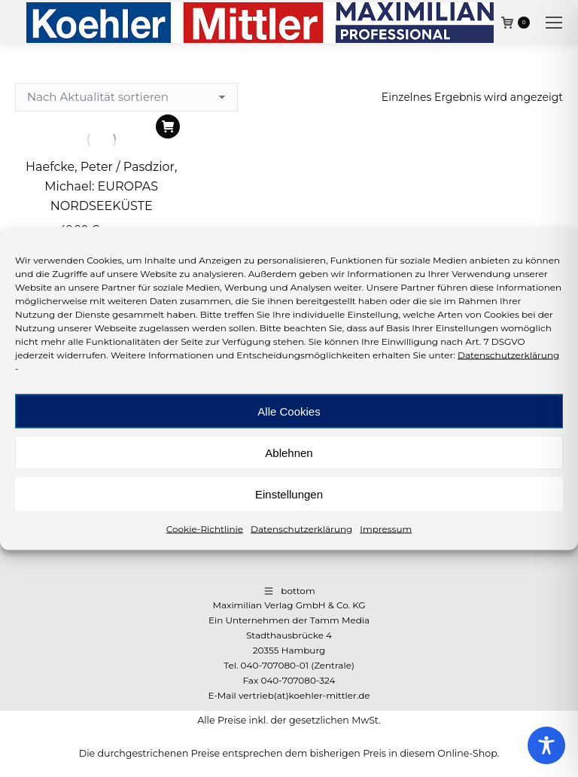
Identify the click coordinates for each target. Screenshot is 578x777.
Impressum (386, 529)
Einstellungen (289, 493)
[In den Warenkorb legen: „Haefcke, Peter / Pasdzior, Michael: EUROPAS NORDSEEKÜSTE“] (168, 126)
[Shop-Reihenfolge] (126, 97)
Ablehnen (288, 452)
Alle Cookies (288, 410)
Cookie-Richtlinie (204, 529)
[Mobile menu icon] (554, 23)
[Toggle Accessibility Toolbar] (546, 745)
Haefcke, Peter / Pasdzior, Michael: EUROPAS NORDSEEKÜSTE (101, 186)
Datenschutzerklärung (508, 355)
